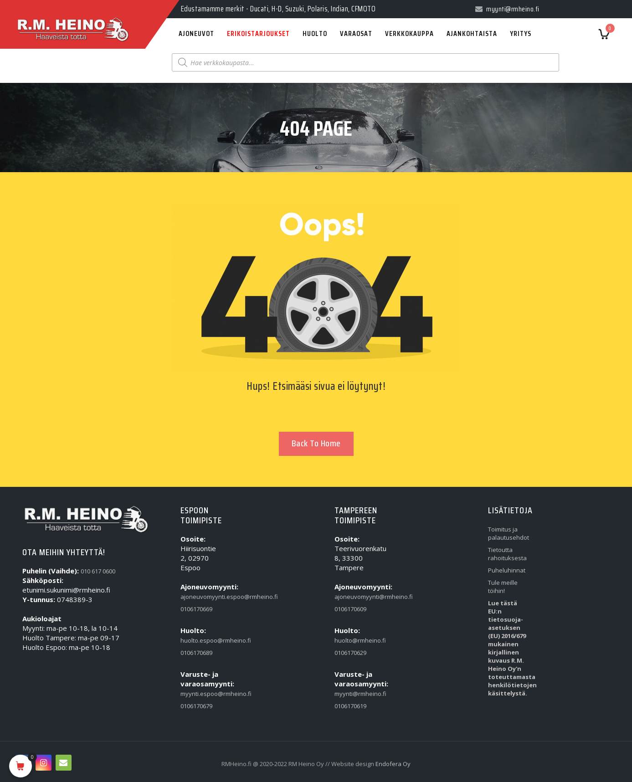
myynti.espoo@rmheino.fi (199, 694)
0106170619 (350, 706)
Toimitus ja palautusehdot (507, 533)
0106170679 (196, 706)
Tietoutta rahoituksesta (507, 554)
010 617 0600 (98, 571)
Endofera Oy (393, 764)
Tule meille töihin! (503, 586)
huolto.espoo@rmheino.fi (199, 640)
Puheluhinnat (506, 570)
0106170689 (196, 653)
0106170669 (196, 609)
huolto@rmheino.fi (353, 640)
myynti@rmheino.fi (353, 694)
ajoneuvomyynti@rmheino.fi (353, 597)
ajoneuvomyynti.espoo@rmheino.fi (199, 597)
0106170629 (350, 653)
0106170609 (350, 609)
